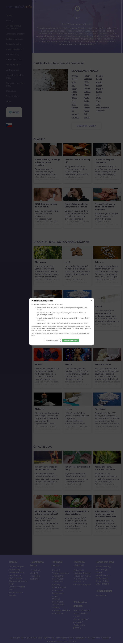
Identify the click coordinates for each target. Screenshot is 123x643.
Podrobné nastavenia (52, 341)
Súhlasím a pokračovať (70, 341)
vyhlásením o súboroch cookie (80, 334)
